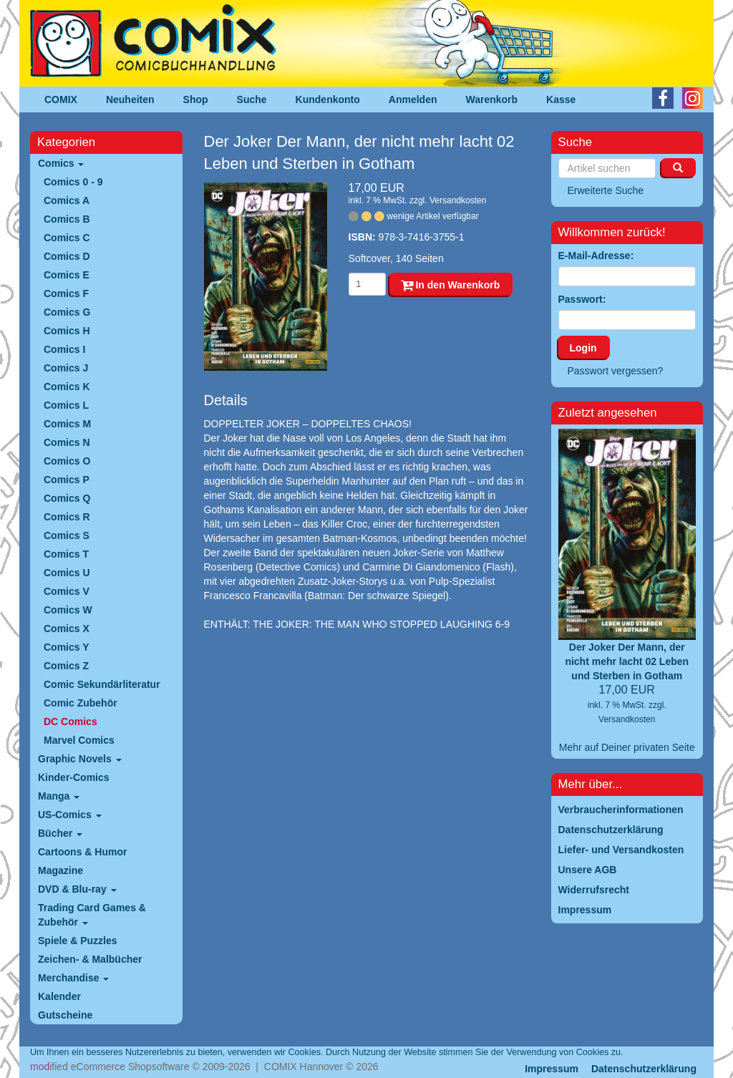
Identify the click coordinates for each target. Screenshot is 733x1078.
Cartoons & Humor (82, 852)
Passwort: (582, 299)
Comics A (66, 200)
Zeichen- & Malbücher (90, 959)
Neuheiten (130, 99)
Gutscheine (65, 1015)
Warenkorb (492, 99)
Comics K (67, 386)
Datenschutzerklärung (643, 1068)
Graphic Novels (80, 758)
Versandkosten (457, 200)
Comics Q (67, 498)
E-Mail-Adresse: (596, 255)
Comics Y (66, 647)
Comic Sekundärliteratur (102, 684)
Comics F (66, 293)
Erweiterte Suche (606, 190)
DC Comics (70, 721)
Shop (195, 99)
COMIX (60, 99)
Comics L (66, 405)
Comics (61, 163)
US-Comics (70, 814)
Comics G (67, 312)
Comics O (67, 461)
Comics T (66, 554)
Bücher (60, 833)
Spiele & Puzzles (77, 940)
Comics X (66, 628)
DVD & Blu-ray (77, 889)
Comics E (66, 275)
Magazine (60, 870)
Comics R (67, 517)
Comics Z (66, 665)
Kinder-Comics (74, 777)
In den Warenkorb (450, 285)
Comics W (68, 610)
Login (583, 348)
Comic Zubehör (80, 703)
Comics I (64, 349)
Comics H (67, 330)
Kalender (59, 996)
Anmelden (413, 99)
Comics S (66, 535)
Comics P (66, 479)
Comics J (66, 368)
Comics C (67, 237)
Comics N (67, 442)
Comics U (67, 572)
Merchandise (73, 978)
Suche (252, 99)
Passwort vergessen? (616, 371)
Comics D (67, 256)
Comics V (66, 591)
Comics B (67, 219)
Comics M (67, 423)
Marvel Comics (79, 740)
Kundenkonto (328, 99)
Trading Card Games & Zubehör (92, 915)
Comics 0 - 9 (73, 182)
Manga (58, 796)
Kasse (561, 99)
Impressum (551, 1068)
